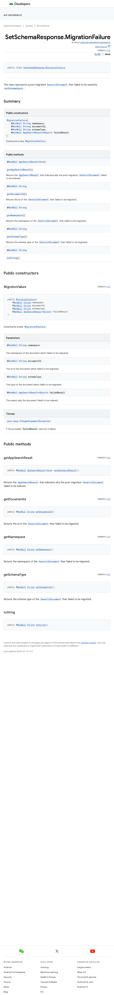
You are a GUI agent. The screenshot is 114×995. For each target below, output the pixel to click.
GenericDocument (57, 84)
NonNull (17, 123)
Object (47, 132)
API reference (13, 15)
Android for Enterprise (14, 972)
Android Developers (12, 26)
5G (42, 991)
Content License (88, 642)
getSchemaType (15, 236)
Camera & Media (48, 982)
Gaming (44, 967)
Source (7, 982)
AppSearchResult (32, 132)
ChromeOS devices (86, 977)
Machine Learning (49, 972)
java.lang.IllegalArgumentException (28, 421)
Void (42, 161)
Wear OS (81, 972)
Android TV (82, 986)
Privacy (43, 986)
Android (8, 967)
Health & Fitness (48, 977)
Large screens (84, 967)
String (27, 123)
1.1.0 (108, 50)
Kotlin (97, 54)
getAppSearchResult (18, 169)
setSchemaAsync (13, 88)
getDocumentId (15, 194)
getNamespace (15, 215)
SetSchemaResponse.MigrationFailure (44, 67)
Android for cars (85, 982)
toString (12, 257)
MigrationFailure (17, 120)
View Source (101, 46)
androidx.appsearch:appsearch (95, 42)
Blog (6, 991)
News (6, 986)
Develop (29, 26)
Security (8, 977)
